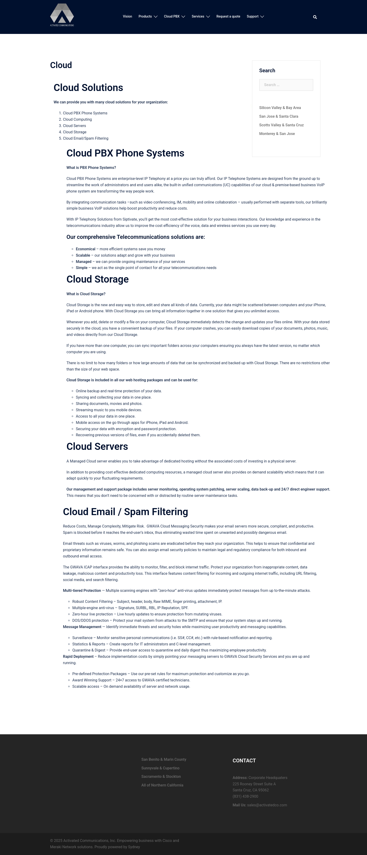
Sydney (134, 847)
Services (198, 16)
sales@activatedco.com (267, 805)
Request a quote (228, 16)
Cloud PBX (172, 16)
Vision (127, 16)
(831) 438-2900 (245, 796)
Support (252, 16)
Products (145, 16)
